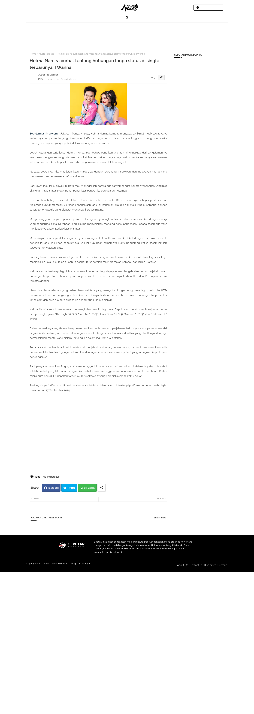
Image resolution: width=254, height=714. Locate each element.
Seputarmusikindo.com (44, 133)
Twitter (71, 488)
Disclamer (210, 565)
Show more (160, 517)
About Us (182, 565)
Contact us (196, 565)
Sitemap (222, 565)
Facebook (53, 488)
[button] (127, 17)
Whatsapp (89, 488)
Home (33, 53)
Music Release (46, 53)
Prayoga (85, 563)
